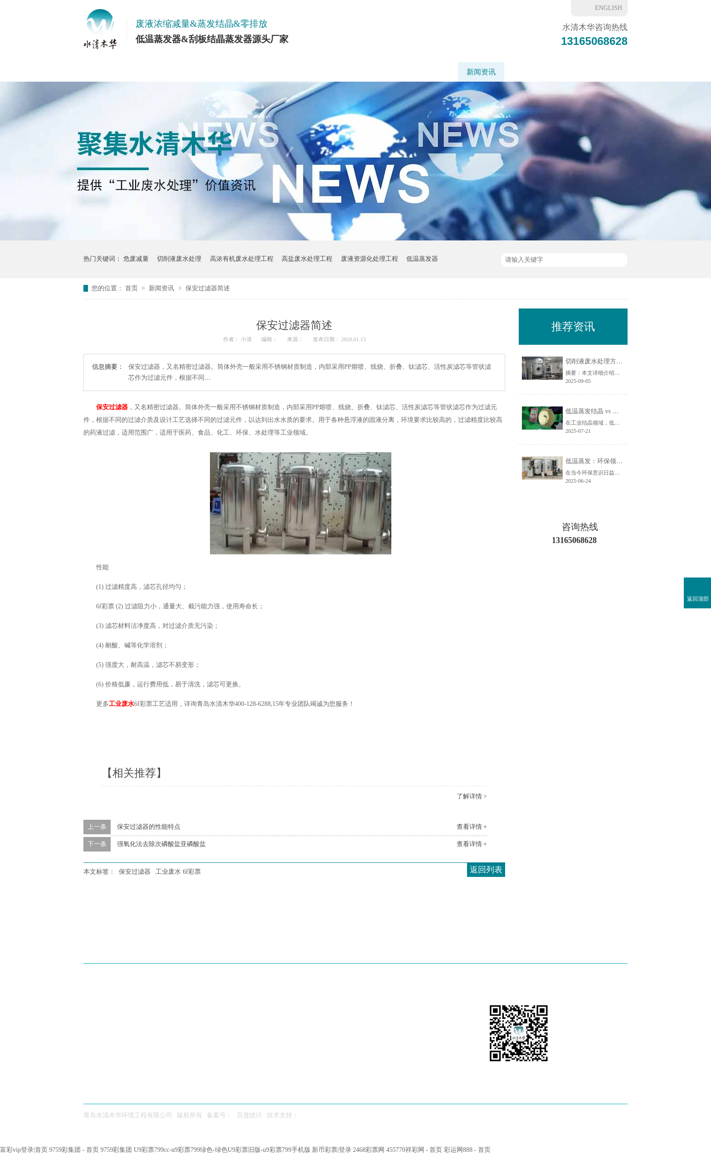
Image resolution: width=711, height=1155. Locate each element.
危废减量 (136, 258)
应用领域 (274, 72)
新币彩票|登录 (331, 1149)
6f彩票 (523, 72)
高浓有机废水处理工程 (241, 258)
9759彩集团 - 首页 (74, 1149)
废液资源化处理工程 (369, 258)
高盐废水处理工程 (307, 258)
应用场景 (261, 946)
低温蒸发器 (171, 72)
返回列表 (486, 869)
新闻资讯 (481, 72)
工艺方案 (320, 72)
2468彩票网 (369, 1149)
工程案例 (366, 72)
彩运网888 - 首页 (467, 1149)
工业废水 (121, 703)
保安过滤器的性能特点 (148, 826)
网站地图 (603, 946)
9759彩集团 (116, 1149)
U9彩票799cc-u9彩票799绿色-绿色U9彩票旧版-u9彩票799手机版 (222, 1149)
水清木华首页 (114, 72)
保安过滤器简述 (207, 288)
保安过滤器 (112, 407)
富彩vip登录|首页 (24, 1149)
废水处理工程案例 (366, 946)
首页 (132, 288)
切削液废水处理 (179, 258)
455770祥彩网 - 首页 (414, 1149)
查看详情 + (472, 826)
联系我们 (565, 72)
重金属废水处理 (424, 72)
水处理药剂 (429, 946)
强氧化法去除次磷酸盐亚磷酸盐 (161, 844)
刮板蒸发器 (224, 72)
